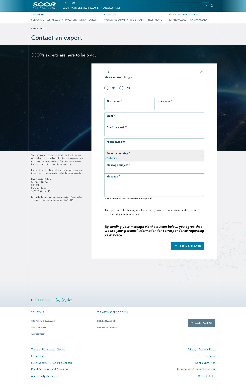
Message (112, 176)
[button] (205, 6)
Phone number (116, 142)
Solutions (110, 14)
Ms (128, 88)
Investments (154, 20)
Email (110, 116)
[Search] (212, 6)
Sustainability (55, 20)
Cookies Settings (205, 363)
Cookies (210, 356)
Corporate (37, 20)
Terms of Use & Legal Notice (48, 349)
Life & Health (137, 20)
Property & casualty (43, 321)
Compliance (38, 356)
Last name (163, 101)
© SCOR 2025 (206, 376)
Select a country (117, 153)
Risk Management (199, 20)
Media (82, 20)
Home (34, 29)
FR (65, 3)
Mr (113, 88)
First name (113, 101)
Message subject (117, 165)
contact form (47, 173)
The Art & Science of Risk (183, 14)
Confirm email (116, 127)
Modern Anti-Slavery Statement (196, 369)
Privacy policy (76, 197)
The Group (37, 14)
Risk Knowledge (177, 20)
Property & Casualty (115, 20)
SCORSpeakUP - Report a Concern (52, 363)
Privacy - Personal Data (201, 349)
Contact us (203, 323)
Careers (92, 20)
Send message (190, 246)
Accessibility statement (44, 376)
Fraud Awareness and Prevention (50, 369)
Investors (71, 20)
